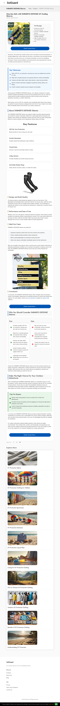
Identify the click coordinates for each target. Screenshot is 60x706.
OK (56, 704)
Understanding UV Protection (17, 647)
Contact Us (9, 690)
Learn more (51, 704)
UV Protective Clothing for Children (19, 488)
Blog (7, 678)
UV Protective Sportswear (16, 508)
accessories (32, 298)
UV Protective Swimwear (15, 528)
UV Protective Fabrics (14, 468)
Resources (9, 675)
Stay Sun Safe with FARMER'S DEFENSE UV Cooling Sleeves (27, 15)
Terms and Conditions (12, 687)
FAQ (35, 41)
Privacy (8, 685)
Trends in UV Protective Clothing (18, 607)
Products (35, 8)
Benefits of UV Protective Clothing (18, 627)
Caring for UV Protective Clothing (18, 568)
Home (29, 8)
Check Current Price (30, 48)
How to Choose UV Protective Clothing (20, 587)
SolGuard (9, 662)
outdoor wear (46, 298)
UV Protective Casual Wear (16, 548)
